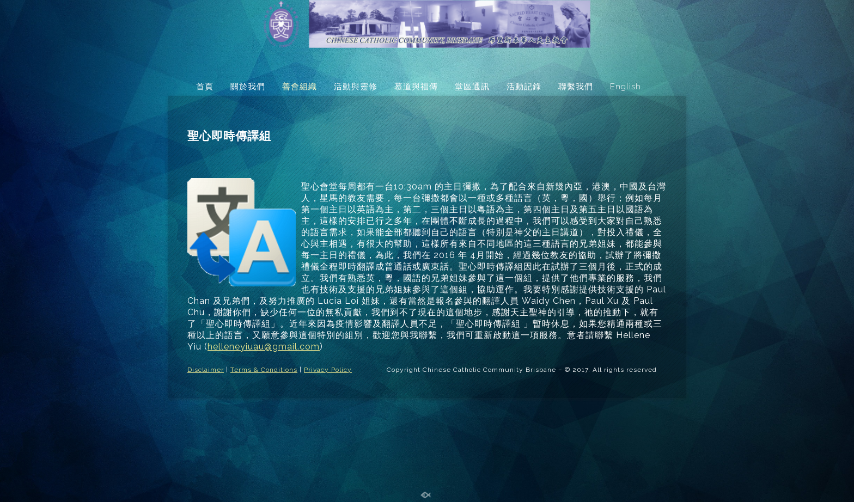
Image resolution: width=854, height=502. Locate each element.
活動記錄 (524, 86)
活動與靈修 (355, 86)
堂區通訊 (472, 86)
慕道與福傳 (416, 86)
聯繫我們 (575, 86)
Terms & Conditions (263, 370)
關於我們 (247, 86)
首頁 (204, 86)
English (625, 86)
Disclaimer (205, 370)
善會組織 (299, 86)
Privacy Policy (328, 370)
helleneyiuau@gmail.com (264, 346)
